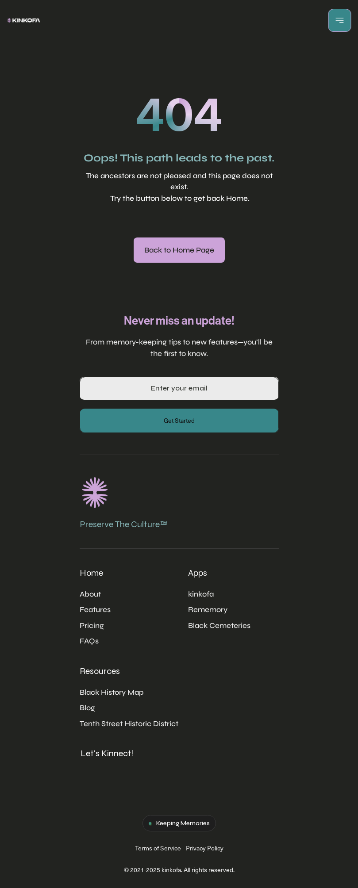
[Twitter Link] (90, 770)
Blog (87, 707)
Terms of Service (158, 848)
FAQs (89, 641)
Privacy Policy (204, 848)
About (90, 594)
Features (95, 609)
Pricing (92, 625)
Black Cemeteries (219, 625)
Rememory (207, 609)
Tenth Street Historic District (129, 723)
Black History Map (111, 692)
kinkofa (201, 594)
